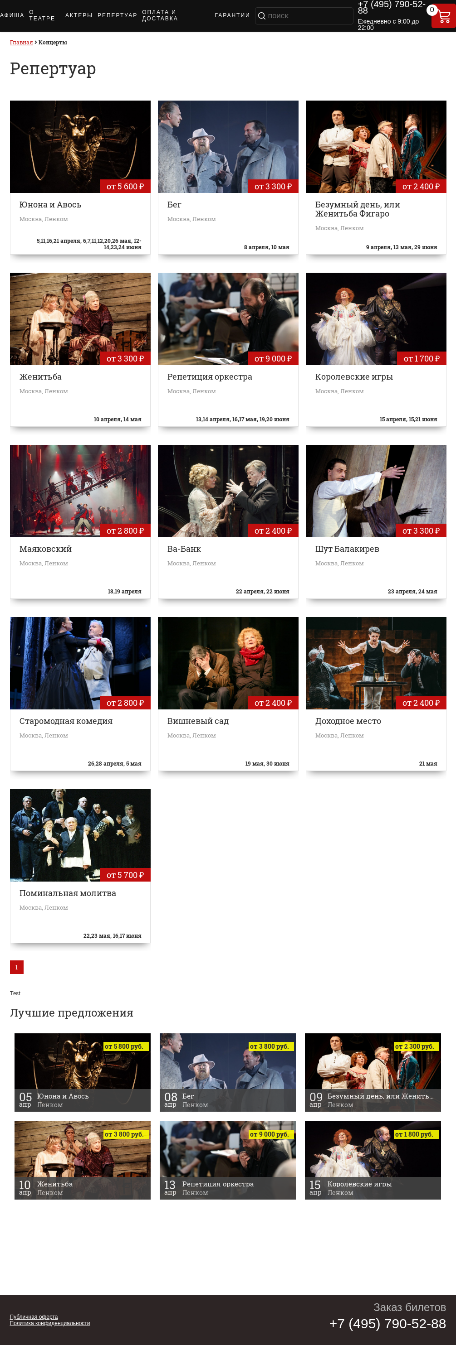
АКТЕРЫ (79, 15)
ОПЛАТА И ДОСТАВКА (160, 15)
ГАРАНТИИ (232, 15)
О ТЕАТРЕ (42, 15)
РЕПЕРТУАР (117, 15)
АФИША (12, 15)
